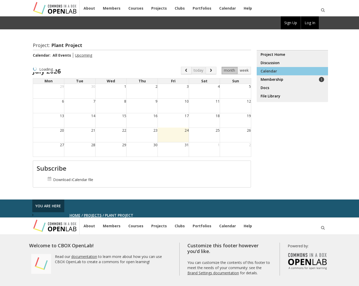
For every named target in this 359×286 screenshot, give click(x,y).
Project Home (273, 54)
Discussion (270, 62)
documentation (84, 256)
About (89, 8)
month (229, 70)
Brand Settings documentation (213, 272)
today (198, 70)
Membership (292, 79)
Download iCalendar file (70, 179)
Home (75, 215)
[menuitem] (323, 22)
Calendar (227, 8)
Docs (265, 87)
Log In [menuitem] (310, 22)
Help (248, 8)
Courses (135, 8)
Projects (159, 8)
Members (112, 8)
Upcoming (83, 55)
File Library (270, 96)
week (244, 70)
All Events (62, 55)
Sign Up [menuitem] (290, 22)
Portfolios (202, 8)
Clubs (180, 8)
